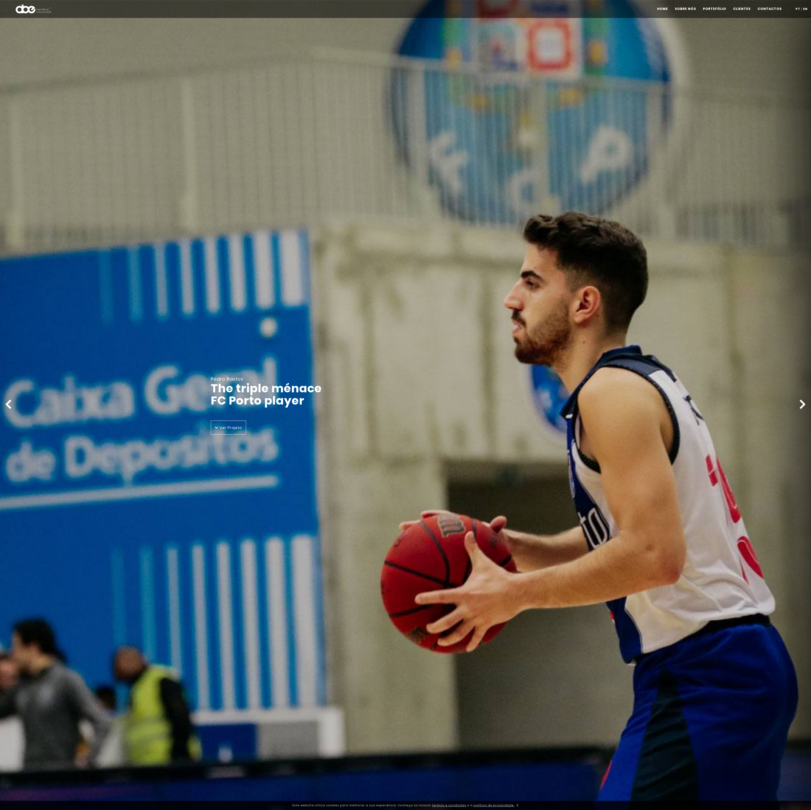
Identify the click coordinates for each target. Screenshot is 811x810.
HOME (662, 8)
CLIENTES (742, 8)
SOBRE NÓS (685, 8)
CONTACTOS (770, 8)
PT (798, 9)
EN (805, 9)
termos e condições (449, 805)
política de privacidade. (493, 805)
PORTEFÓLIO (714, 8)
